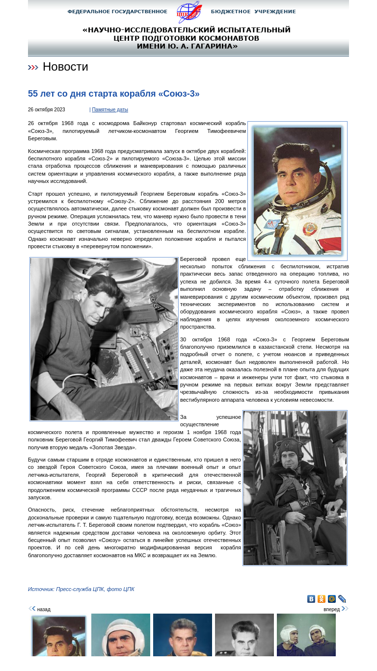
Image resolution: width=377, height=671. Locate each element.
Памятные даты (110, 109)
